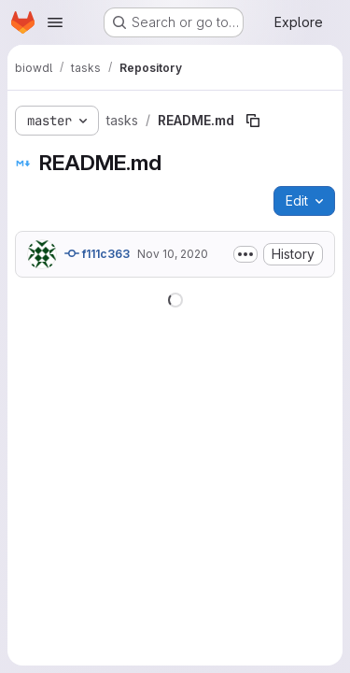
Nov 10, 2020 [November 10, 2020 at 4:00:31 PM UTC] (172, 254)
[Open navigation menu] (55, 22)
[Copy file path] (253, 121)
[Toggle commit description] (245, 254)
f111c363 (97, 253)
